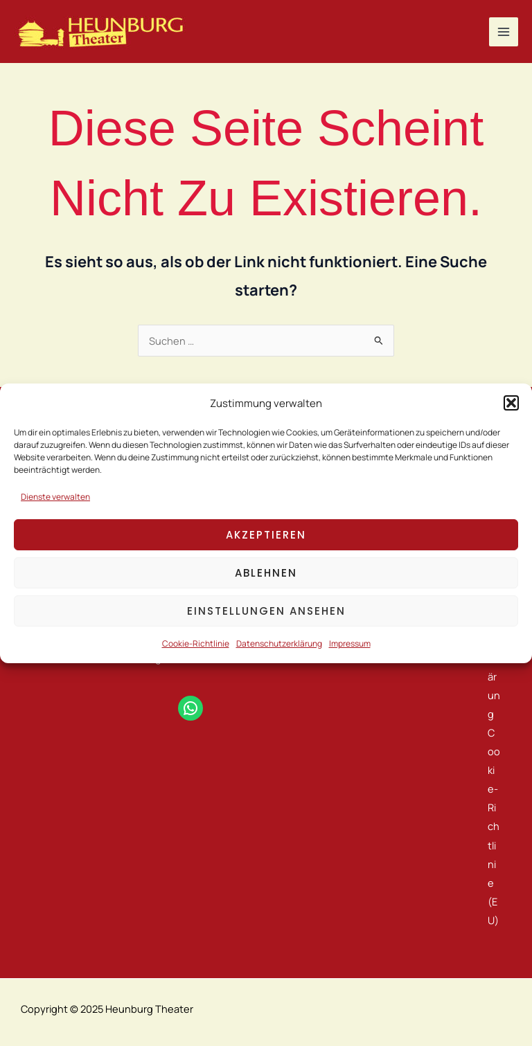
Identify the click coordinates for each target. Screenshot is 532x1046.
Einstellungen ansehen (266, 611)
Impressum (350, 643)
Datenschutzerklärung (279, 643)
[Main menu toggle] (503, 31)
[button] (511, 403)
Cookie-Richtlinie (195, 643)
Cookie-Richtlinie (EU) (494, 826)
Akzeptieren (266, 534)
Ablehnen (266, 573)
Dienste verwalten (55, 497)
